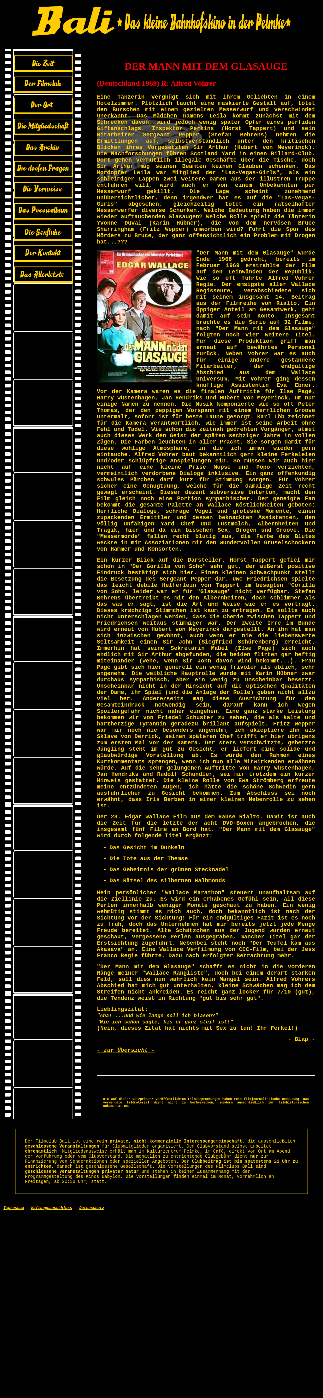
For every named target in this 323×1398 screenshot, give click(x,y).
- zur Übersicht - (126, 1216)
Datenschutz (91, 1391)
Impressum (13, 1391)
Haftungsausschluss (51, 1391)
